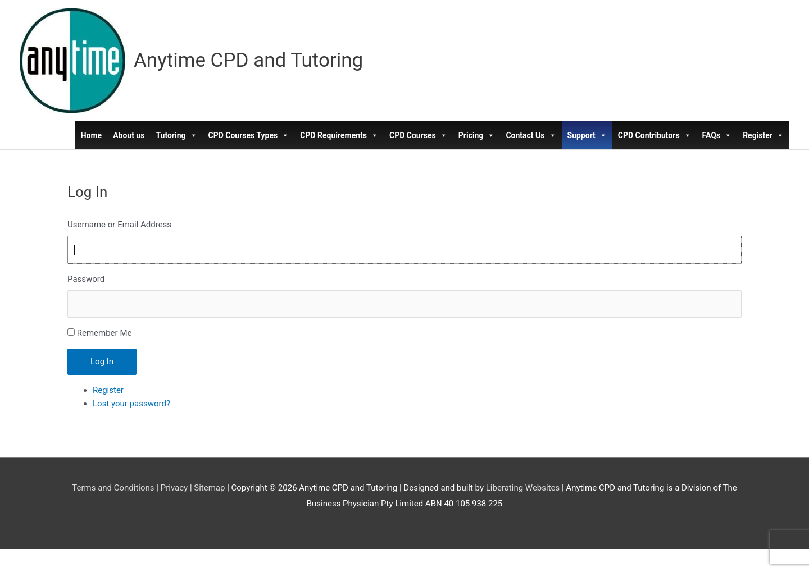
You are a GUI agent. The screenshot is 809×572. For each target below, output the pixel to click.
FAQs (717, 135)
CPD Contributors (654, 135)
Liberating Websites (523, 488)
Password (85, 279)
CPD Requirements (339, 135)
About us (128, 135)
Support (587, 135)
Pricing (476, 135)
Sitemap (209, 488)
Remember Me (104, 333)
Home (91, 135)
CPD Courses (418, 135)
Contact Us (531, 135)
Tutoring (176, 135)
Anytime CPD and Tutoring (248, 60)
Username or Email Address (119, 224)
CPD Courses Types (248, 135)
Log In (101, 361)
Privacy (174, 488)
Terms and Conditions (113, 488)
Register (763, 135)
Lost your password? (131, 404)
